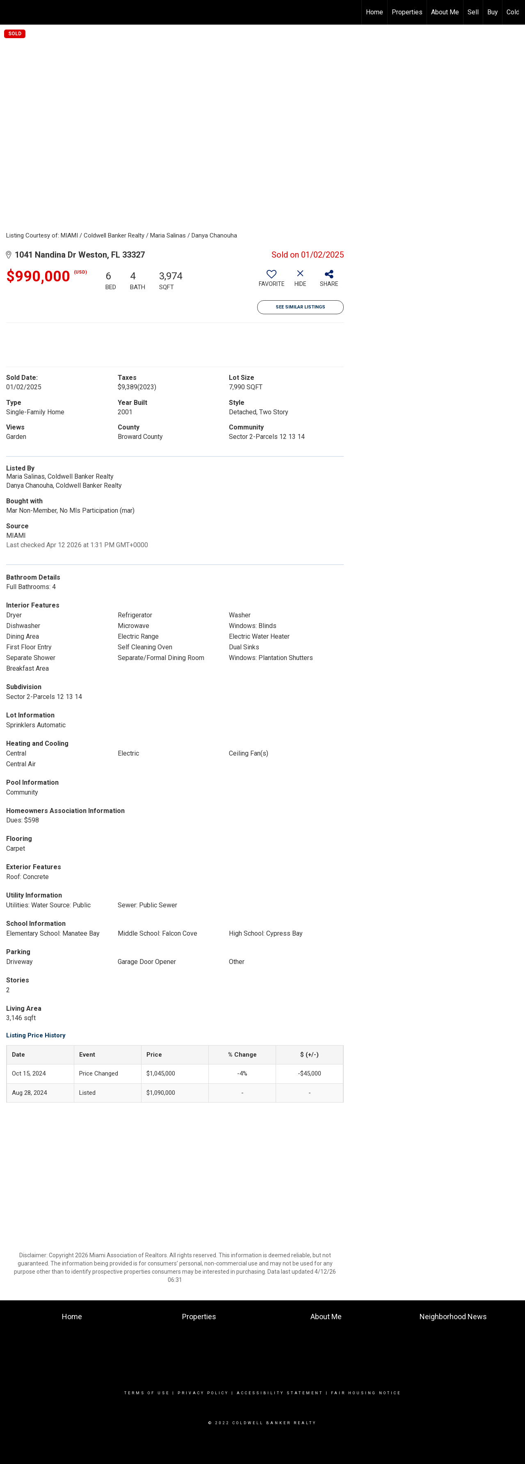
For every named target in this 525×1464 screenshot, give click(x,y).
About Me (445, 12)
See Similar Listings (300, 307)
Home (374, 12)
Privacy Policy (203, 1393)
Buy (492, 12)
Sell (473, 12)
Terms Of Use (147, 1393)
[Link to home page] (10, 12)
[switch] (271, 281)
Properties (407, 12)
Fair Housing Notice (366, 1393)
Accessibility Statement (280, 1393)
